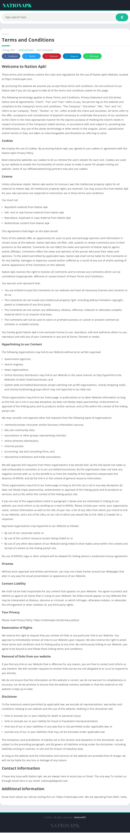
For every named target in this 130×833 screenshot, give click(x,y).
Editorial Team (26, 50)
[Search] (65, 17)
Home (5, 34)
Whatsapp (92, 56)
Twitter (30, 56)
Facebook (10, 56)
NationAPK (80, 817)
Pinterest (51, 56)
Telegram (71, 56)
